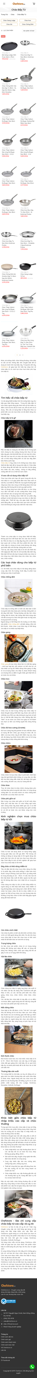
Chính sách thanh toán (8, 1342)
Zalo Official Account (11, 1324)
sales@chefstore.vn (10, 1321)
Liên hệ (3, 1350)
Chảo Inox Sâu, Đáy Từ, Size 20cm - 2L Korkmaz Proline (27, 212)
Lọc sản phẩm (7, 30)
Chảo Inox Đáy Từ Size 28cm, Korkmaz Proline (27, 57)
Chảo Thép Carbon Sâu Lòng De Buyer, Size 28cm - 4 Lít (27, 152)
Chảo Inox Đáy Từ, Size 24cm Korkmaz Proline (8, 243)
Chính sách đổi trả (7, 1337)
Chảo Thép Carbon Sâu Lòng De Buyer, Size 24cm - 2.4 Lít (8, 152)
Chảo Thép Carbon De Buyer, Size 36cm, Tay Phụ (8, 342)
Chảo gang (5, 664)
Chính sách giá (6, 1339)
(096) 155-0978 (9, 1318)
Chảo (12, 14)
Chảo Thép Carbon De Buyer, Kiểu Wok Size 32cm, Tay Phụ (27, 309)
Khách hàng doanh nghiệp (12, 1327)
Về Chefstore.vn (6, 1347)
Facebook (6, 1360)
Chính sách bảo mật (7, 1345)
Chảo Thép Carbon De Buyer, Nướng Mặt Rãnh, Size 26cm (27, 121)
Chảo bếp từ (5, 463)
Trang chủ (4, 14)
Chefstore (4, 367)
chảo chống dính (14, 624)
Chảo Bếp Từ (21, 14)
